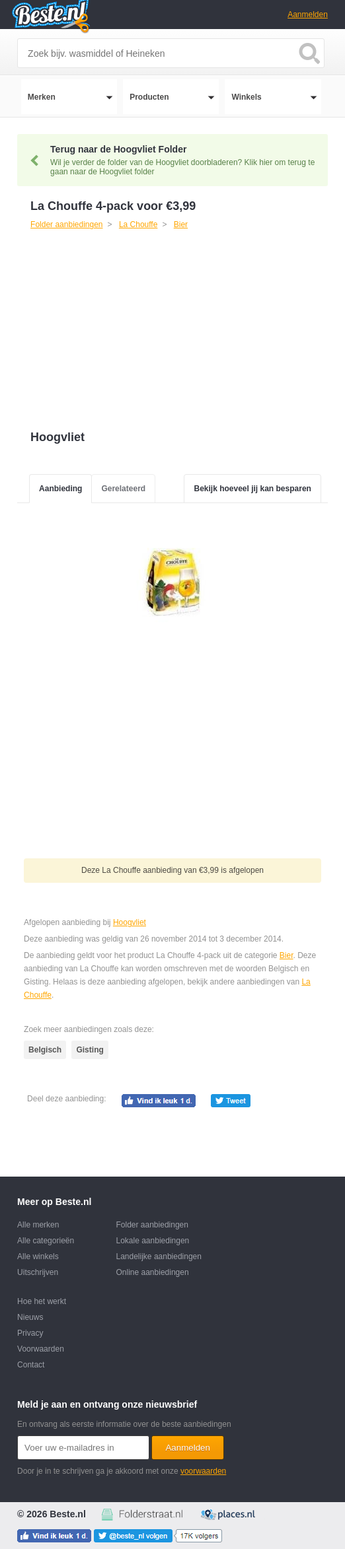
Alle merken (38, 1224)
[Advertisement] (121, 331)
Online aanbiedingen (152, 1272)
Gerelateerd (123, 488)
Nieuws (30, 1317)
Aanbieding (60, 488)
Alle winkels (38, 1256)
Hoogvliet (129, 922)
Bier (286, 955)
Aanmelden (308, 14)
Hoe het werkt (41, 1301)
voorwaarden (203, 1471)
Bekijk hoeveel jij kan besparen (252, 488)
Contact (30, 1364)
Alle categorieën (45, 1240)
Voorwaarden (40, 1349)
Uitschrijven (37, 1272)
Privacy (30, 1333)
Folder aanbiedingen (152, 1224)
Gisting (89, 1049)
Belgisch (44, 1049)
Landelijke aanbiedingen (159, 1256)
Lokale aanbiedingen (153, 1240)
